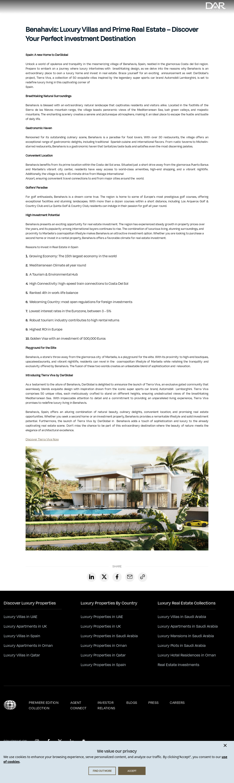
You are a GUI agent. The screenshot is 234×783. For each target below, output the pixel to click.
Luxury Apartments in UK (25, 626)
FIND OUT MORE (102, 771)
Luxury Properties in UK (101, 626)
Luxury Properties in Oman (104, 645)
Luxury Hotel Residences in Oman (187, 655)
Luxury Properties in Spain (103, 665)
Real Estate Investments (178, 665)
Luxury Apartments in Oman (28, 645)
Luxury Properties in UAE (102, 617)
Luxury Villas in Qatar (22, 655)
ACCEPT (132, 771)
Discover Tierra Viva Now (42, 439)
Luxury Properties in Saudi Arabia (109, 636)
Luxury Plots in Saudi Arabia (182, 645)
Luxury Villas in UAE (20, 617)
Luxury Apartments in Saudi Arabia (188, 626)
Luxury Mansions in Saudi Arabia (186, 636)
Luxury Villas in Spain (22, 636)
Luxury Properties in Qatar (103, 655)
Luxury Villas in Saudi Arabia (182, 617)
